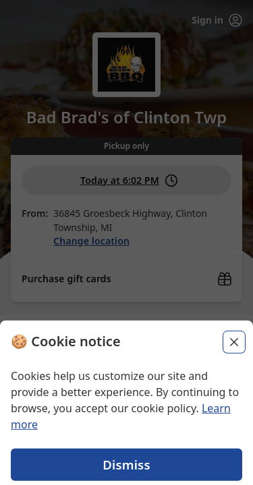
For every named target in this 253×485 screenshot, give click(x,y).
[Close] (234, 366)
